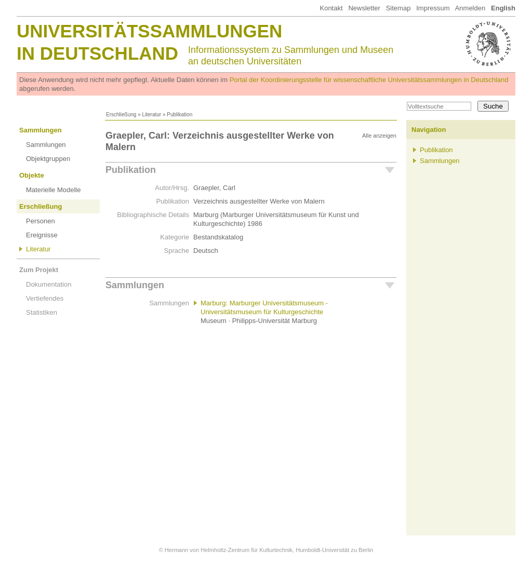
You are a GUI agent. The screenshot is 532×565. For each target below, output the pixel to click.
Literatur (151, 114)
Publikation (130, 170)
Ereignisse (42, 235)
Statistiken (41, 312)
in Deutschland (97, 53)
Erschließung (121, 114)
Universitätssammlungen (149, 31)
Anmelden (470, 8)
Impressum (432, 8)
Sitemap (398, 8)
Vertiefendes (44, 298)
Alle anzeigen (379, 135)
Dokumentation (48, 284)
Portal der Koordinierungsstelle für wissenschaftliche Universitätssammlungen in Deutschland (369, 80)
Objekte (31, 175)
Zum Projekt (38, 270)
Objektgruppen (48, 159)
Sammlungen (40, 130)
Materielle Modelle (53, 190)
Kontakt (331, 8)
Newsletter (364, 8)
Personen (40, 221)
